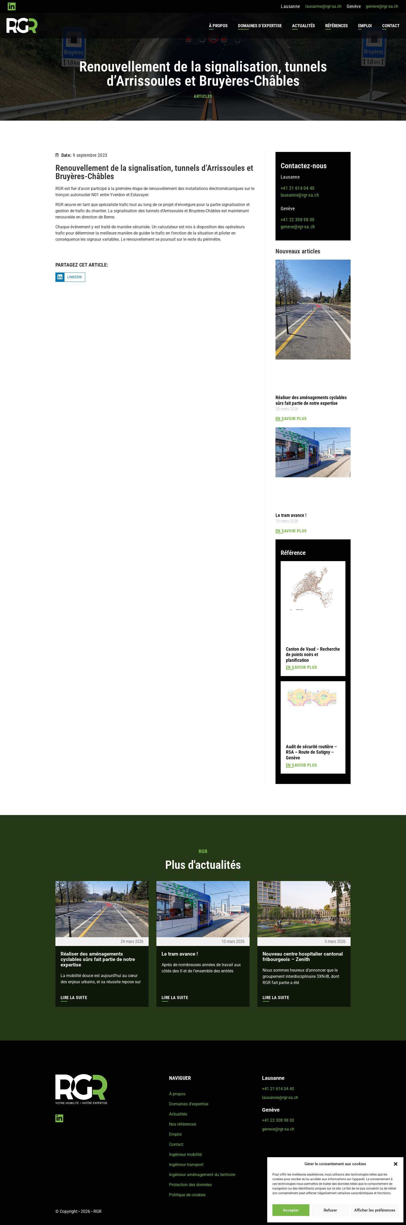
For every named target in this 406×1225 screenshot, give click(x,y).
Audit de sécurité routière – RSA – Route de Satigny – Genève (311, 752)
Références (335, 25)
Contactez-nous (304, 165)
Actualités (302, 25)
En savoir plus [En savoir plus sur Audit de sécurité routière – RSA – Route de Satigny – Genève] (301, 764)
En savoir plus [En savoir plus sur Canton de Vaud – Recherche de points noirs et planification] (301, 667)
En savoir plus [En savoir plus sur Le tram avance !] (291, 530)
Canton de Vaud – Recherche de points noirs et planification (313, 654)
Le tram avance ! (291, 515)
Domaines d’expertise (258, 25)
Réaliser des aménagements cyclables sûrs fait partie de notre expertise (311, 400)
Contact (389, 25)
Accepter (291, 1210)
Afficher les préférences (374, 1210)
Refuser (330, 1210)
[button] (395, 1164)
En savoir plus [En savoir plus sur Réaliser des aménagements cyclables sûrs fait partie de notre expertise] (291, 418)
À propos (217, 25)
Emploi (364, 25)
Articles (203, 96)
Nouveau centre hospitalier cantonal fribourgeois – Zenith (297, 957)
